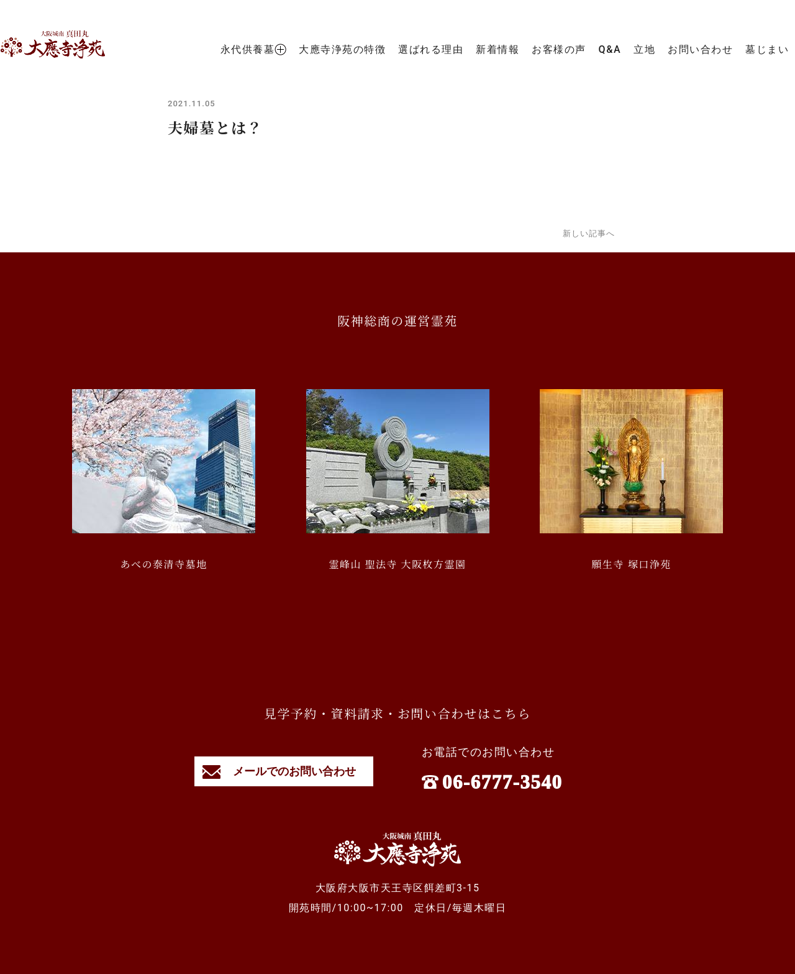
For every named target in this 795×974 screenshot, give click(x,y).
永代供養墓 (253, 49)
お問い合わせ (700, 49)
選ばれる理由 (430, 49)
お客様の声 (559, 49)
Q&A (610, 49)
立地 (644, 49)
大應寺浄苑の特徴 (342, 49)
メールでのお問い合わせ (284, 771)
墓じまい (767, 49)
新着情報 (497, 49)
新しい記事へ (589, 233)
